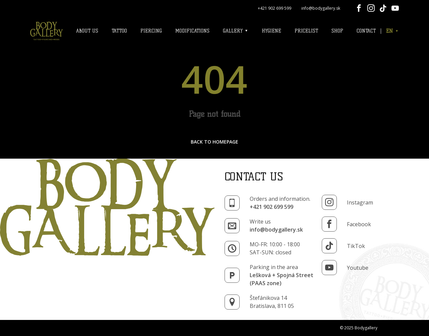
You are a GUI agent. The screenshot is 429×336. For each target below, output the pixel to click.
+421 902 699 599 (274, 8)
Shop (337, 31)
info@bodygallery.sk (320, 8)
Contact (366, 31)
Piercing (151, 31)
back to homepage (214, 142)
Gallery (235, 31)
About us (87, 31)
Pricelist (306, 31)
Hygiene (271, 31)
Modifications (192, 31)
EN (392, 31)
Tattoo (119, 31)
